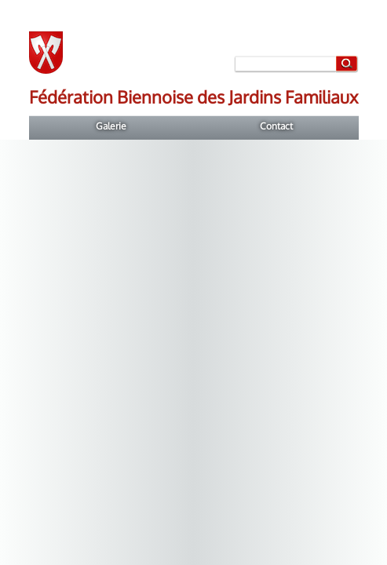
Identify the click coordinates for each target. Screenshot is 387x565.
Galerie (111, 126)
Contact (276, 126)
